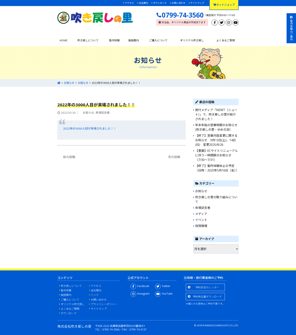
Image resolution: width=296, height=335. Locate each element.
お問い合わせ (178, 3)
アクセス (129, 3)
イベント (201, 220)
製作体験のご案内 (291, 28)
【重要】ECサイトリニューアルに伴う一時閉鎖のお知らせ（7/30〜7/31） (216, 155)
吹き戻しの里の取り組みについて (216, 199)
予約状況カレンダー (207, 287)
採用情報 (201, 226)
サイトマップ (197, 3)
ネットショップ (224, 4)
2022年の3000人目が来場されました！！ (89, 128)
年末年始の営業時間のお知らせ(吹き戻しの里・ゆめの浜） (216, 127)
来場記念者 (103, 112)
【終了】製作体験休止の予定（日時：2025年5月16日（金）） (217, 168)
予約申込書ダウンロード (207, 296)
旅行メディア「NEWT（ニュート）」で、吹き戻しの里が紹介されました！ (216, 114)
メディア (201, 214)
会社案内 (143, 3)
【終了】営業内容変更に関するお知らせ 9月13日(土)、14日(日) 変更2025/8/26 (216, 140)
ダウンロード (160, 3)
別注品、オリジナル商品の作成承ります (182, 22)
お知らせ (69, 83)
